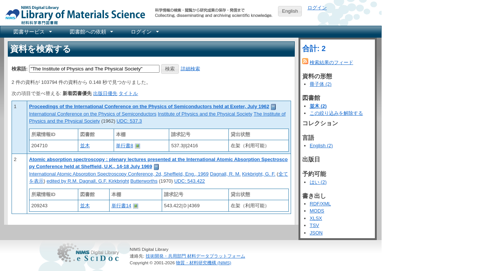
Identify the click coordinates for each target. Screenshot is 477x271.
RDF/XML (320, 204)
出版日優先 (105, 93)
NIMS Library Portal (73, 15)
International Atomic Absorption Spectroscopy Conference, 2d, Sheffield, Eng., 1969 (119, 174)
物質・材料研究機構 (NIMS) (203, 262)
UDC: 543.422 (189, 181)
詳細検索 (190, 68)
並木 (85, 145)
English (290, 11)
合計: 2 (314, 48)
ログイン (317, 7)
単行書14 (121, 205)
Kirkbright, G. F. (258, 174)
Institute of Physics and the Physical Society (205, 114)
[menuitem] (32, 31)
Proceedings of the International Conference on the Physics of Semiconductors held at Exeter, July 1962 (149, 106)
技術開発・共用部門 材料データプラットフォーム (195, 255)
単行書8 (124, 145)
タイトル (128, 93)
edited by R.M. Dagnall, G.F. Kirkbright (88, 181)
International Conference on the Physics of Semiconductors (93, 114)
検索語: (20, 68)
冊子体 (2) (321, 84)
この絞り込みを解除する (336, 113)
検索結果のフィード (331, 62)
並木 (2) (318, 106)
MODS (317, 211)
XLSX (316, 218)
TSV (314, 225)
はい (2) (318, 182)
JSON (316, 233)
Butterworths (144, 181)
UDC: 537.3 (129, 121)
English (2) (321, 145)
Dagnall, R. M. (225, 174)
